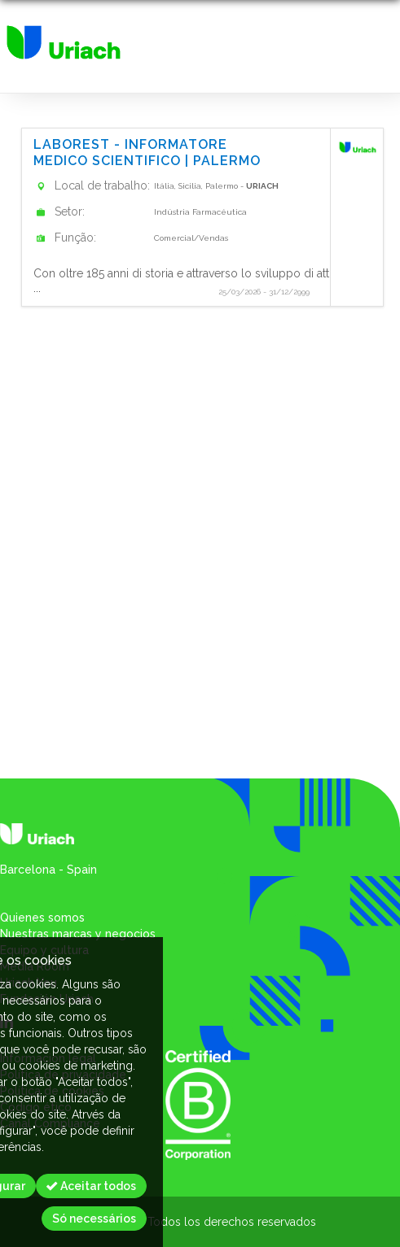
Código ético (36, 1107)
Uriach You (28, 982)
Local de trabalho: (102, 185)
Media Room (34, 966)
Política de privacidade (63, 1074)
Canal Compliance (50, 1123)
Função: (75, 237)
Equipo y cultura (44, 950)
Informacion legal (48, 1058)
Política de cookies (52, 1090)
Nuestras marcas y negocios (78, 933)
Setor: (70, 211)
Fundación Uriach (47, 998)
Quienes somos (42, 917)
